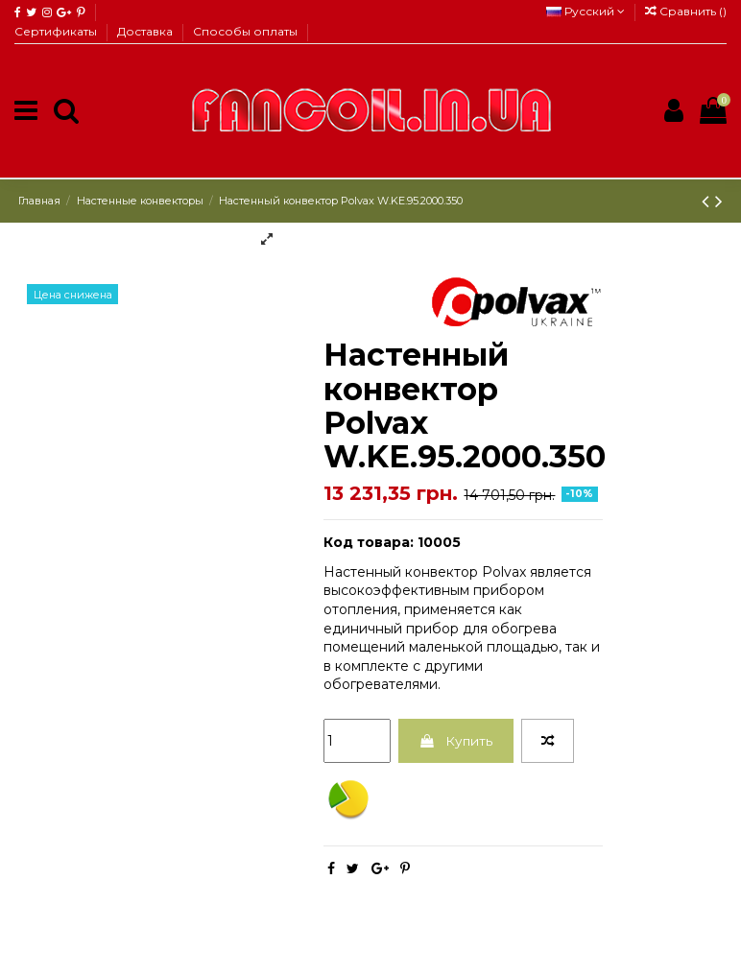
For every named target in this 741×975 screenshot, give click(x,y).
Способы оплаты (245, 31)
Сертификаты (57, 31)
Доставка (146, 31)
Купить (457, 740)
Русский (585, 11)
